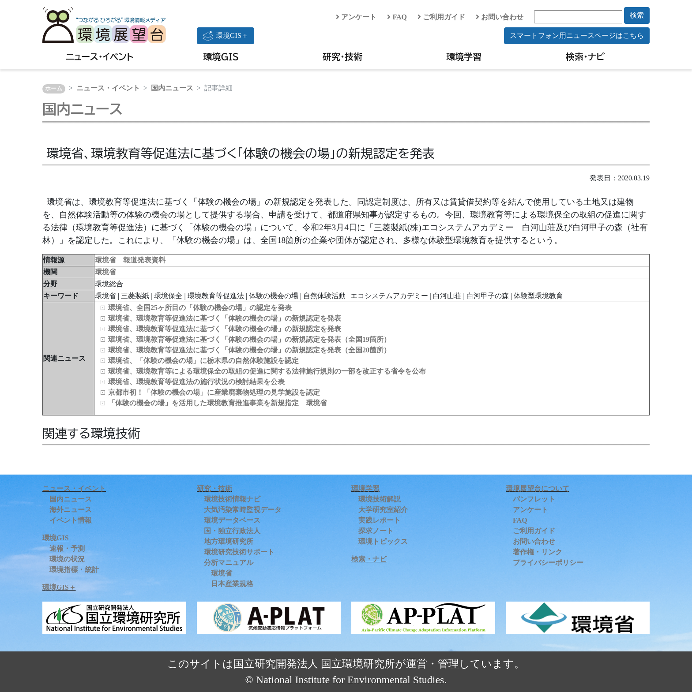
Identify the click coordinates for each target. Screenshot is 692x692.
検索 (637, 15)
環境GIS (221, 56)
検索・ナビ (585, 56)
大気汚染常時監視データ (243, 509)
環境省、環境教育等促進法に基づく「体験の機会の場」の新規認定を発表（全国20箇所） (249, 350)
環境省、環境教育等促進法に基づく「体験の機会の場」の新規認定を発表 (224, 318)
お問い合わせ (499, 17)
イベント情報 (70, 520)
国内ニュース (172, 88)
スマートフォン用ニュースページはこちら (577, 35)
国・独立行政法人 (232, 531)
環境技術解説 (379, 499)
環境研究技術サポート (239, 552)
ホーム (53, 89)
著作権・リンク (537, 552)
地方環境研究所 (228, 541)
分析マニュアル (228, 562)
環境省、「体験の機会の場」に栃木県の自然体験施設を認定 (203, 360)
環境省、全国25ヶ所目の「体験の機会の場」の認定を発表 (200, 307)
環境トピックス (383, 541)
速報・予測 (67, 548)
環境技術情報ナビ (232, 499)
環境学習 (463, 56)
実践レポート (379, 520)
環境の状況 (67, 559)
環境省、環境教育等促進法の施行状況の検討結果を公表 (196, 381)
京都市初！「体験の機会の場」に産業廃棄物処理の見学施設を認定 (214, 392)
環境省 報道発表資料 (130, 260)
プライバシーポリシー (548, 562)
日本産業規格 (232, 583)
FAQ (397, 17)
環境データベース (232, 520)
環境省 (105, 272)
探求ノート (376, 531)
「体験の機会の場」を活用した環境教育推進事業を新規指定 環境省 (217, 403)
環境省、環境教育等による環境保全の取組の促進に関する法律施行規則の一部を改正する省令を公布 (267, 371)
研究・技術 (342, 56)
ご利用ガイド (441, 17)
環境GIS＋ (225, 35)
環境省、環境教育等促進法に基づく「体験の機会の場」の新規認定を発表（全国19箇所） (249, 339)
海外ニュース (70, 509)
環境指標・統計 (74, 569)
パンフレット (534, 499)
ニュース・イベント (99, 56)
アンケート (356, 17)
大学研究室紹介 (383, 509)
